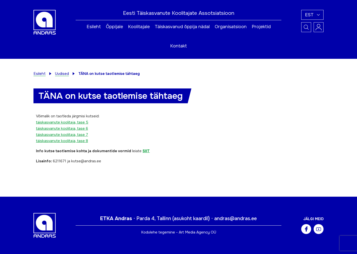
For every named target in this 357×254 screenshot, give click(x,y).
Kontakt (178, 46)
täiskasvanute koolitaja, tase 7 (62, 134)
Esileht (94, 26)
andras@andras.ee (235, 218)
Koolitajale (139, 26)
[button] (312, 15)
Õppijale (114, 26)
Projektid (261, 26)
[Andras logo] (44, 22)
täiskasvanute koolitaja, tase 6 (62, 128)
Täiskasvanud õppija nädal (182, 26)
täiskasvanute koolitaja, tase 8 (62, 140)
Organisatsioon (231, 26)
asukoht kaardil (191, 218)
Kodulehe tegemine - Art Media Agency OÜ (178, 232)
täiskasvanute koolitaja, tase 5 (62, 122)
